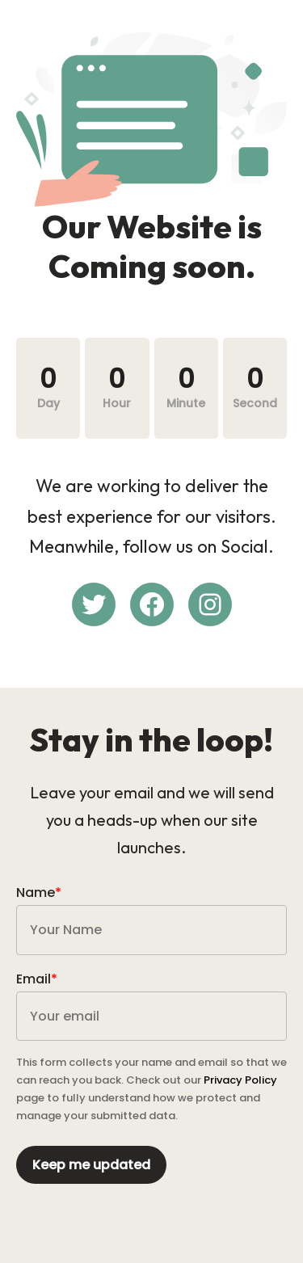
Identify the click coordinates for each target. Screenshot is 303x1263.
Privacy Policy (240, 1080)
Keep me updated (91, 1165)
